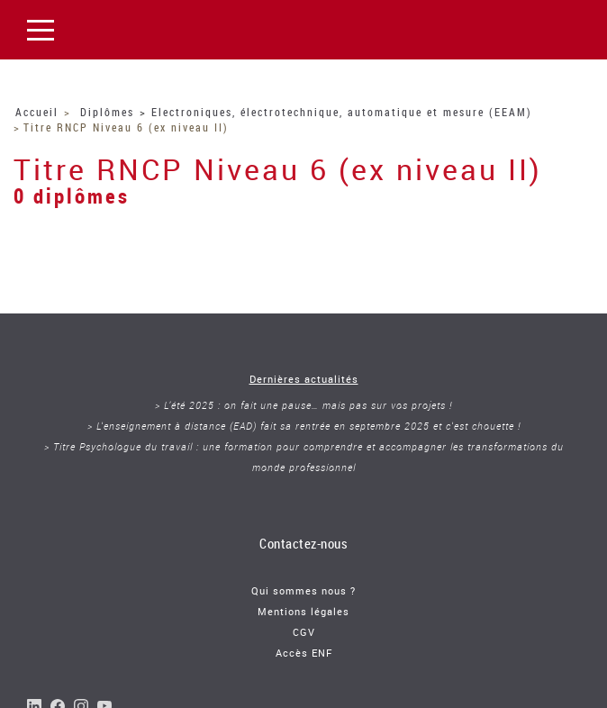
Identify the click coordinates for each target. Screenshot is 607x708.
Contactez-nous (303, 543)
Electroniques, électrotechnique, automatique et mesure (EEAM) (341, 111)
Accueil (37, 111)
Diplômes (107, 111)
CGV (304, 632)
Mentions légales (303, 611)
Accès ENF (304, 652)
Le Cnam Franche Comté (159, 29)
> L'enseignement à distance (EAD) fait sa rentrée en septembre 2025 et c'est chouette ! (304, 425)
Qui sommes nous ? (303, 590)
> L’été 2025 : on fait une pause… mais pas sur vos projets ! (303, 405)
